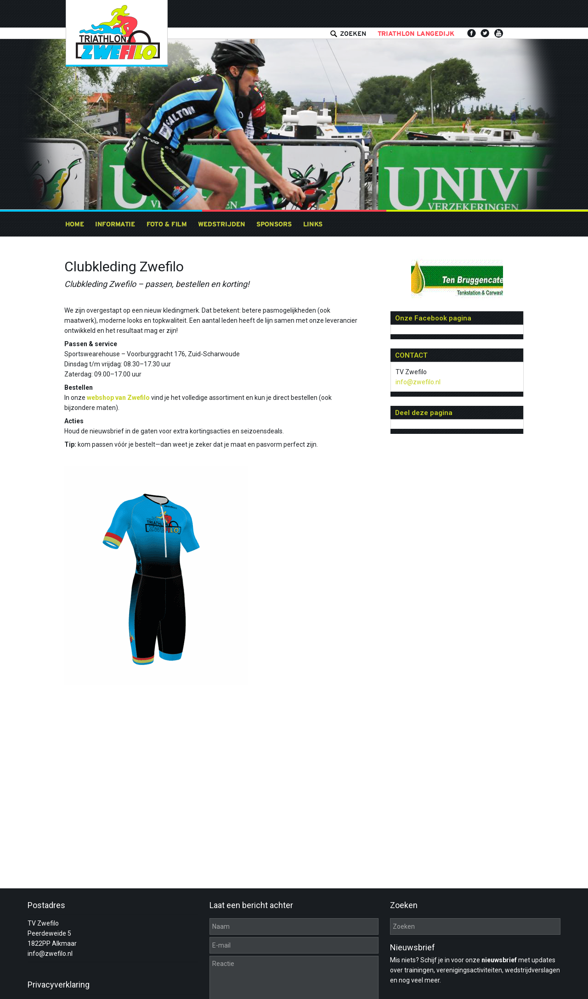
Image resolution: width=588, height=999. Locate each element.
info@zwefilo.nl (418, 382)
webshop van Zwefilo (118, 397)
